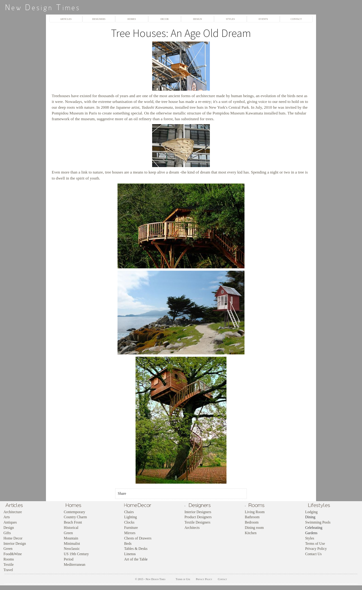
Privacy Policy (316, 549)
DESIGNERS (99, 19)
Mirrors (130, 533)
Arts (6, 517)
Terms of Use (315, 543)
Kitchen (250, 533)
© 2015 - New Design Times (150, 579)
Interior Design (14, 543)
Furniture (131, 528)
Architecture (12, 512)
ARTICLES (66, 19)
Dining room (254, 528)
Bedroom (252, 522)
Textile (8, 564)
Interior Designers (197, 512)
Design (8, 528)
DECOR (164, 19)
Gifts (7, 533)
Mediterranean (74, 564)
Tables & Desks (136, 549)
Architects (192, 528)
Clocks (129, 522)
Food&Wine (12, 554)
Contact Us (313, 554)
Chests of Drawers (137, 538)
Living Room (255, 512)
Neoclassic (72, 549)
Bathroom (252, 517)
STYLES (230, 19)
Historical (71, 528)
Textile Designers (197, 522)
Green (7, 549)
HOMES (131, 19)
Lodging (311, 512)
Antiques (10, 522)
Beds (128, 543)
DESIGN (197, 19)
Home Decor (12, 538)
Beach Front (73, 522)
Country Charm (75, 517)
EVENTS (263, 19)
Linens (129, 554)
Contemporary (74, 512)
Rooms (8, 559)
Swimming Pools (318, 522)
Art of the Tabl (135, 559)
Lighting (130, 517)
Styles (309, 538)
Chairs (129, 512)
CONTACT (296, 19)
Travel (8, 570)
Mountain (71, 538)
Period (68, 559)
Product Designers (198, 517)
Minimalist (72, 543)
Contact (222, 579)
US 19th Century (76, 554)
